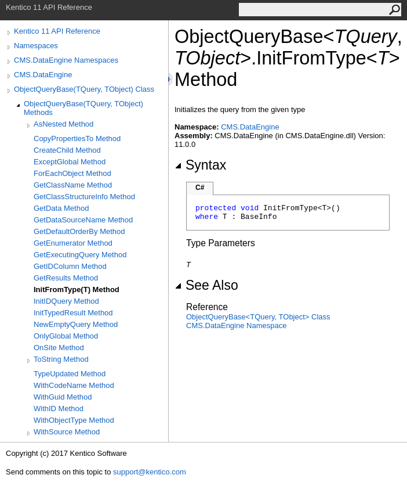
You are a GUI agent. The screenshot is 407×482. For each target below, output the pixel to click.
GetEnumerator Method (73, 243)
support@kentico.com (149, 471)
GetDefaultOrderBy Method (79, 231)
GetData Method (61, 208)
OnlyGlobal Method (66, 336)
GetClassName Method (73, 185)
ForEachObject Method (72, 173)
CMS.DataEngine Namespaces (66, 60)
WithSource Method (67, 431)
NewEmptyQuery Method (76, 324)
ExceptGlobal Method (70, 161)
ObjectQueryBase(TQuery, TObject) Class (84, 89)
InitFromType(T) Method (76, 289)
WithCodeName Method (74, 385)
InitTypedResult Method (73, 312)
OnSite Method (59, 347)
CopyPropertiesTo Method (77, 138)
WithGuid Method (63, 397)
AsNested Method (63, 124)
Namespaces (36, 45)
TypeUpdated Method (70, 373)
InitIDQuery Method (66, 301)
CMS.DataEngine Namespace (236, 325)
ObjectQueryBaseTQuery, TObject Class (258, 316)
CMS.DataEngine (43, 74)
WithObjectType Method (74, 420)
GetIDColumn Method (70, 266)
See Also (206, 285)
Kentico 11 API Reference (57, 31)
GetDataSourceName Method (83, 219)
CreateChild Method (67, 150)
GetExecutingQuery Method (80, 254)
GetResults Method (66, 278)
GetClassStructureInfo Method (84, 196)
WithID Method (58, 408)
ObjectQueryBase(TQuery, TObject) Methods (83, 108)
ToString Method (61, 359)
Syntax (200, 164)
